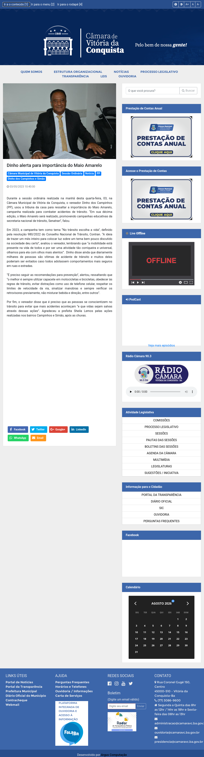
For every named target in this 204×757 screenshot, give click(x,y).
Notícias (121, 72)
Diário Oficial (161, 501)
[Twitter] (131, 683)
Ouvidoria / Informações (74, 691)
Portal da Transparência (162, 495)
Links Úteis (16, 675)
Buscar (188, 90)
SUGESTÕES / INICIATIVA (161, 473)
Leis (103, 76)
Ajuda (61, 675)
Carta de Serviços (68, 695)
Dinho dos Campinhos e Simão (26, 178)
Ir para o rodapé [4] (69, 4)
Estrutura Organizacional (78, 72)
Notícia (89, 173)
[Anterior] (135, 603)
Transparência (75, 76)
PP (98, 173)
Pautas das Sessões (161, 440)
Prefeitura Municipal (21, 691)
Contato (162, 675)
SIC (161, 508)
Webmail (12, 705)
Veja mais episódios (161, 345)
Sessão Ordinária (72, 173)
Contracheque (16, 700)
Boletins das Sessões (161, 446)
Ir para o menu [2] (43, 4)
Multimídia (161, 460)
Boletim (114, 693)
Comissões (161, 420)
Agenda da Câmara (161, 453)
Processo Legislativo (159, 72)
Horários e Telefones (70, 686)
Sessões (161, 433)
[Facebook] (110, 683)
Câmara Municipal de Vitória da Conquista (33, 173)
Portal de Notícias (19, 682)
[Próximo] (188, 603)
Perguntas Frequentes (161, 521)
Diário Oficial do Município (26, 695)
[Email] (122, 706)
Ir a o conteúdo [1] (16, 4)
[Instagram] (117, 683)
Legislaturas (161, 466)
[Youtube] (124, 683)
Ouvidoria (127, 76)
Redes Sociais (121, 675)
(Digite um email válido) (123, 699)
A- (198, 4)
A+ (187, 4)
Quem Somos (31, 72)
